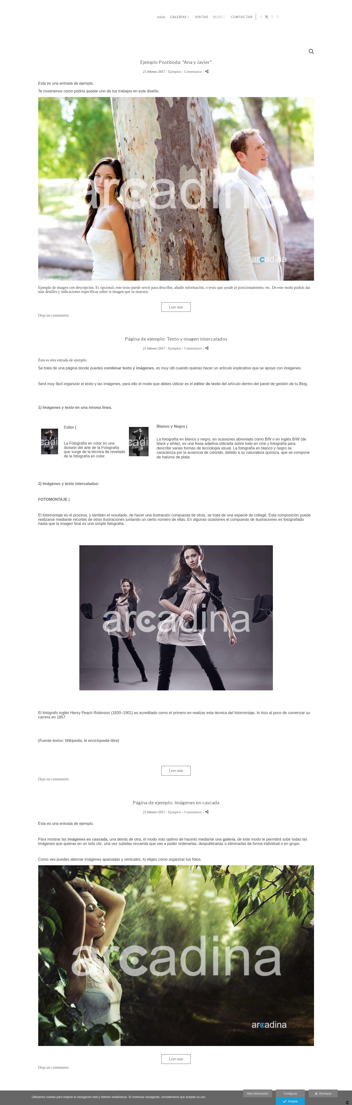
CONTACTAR (310, 17)
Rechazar (323, 1094)
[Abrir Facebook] (329, 17)
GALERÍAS (246, 17)
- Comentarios (192, 72)
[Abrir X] (335, 17)
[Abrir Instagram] (340, 17)
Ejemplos (174, 72)
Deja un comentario (53, 315)
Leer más (176, 307)
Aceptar (290, 1102)
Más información (257, 1093)
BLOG (286, 17)
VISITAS (270, 17)
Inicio (229, 17)
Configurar (290, 1093)
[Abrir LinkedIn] (346, 17)
